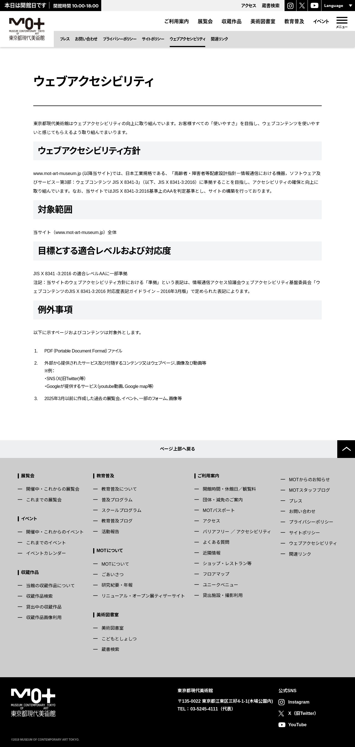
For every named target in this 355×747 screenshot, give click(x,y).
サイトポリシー (153, 39)
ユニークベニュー (220, 585)
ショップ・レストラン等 (227, 563)
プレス (65, 39)
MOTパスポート (219, 510)
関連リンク (219, 39)
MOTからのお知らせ (309, 479)
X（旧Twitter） (303, 713)
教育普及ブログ (117, 521)
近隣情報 (211, 553)
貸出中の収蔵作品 (44, 607)
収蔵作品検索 (39, 596)
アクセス (211, 521)
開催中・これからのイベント (55, 532)
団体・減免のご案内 (223, 500)
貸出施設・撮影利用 (223, 595)
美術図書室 (262, 21)
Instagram (298, 702)
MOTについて (110, 550)
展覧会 (205, 21)
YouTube (297, 724)
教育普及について (119, 489)
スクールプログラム (121, 510)
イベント (321, 21)
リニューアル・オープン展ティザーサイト (143, 596)
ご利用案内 (176, 21)
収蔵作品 (232, 21)
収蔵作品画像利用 (44, 617)
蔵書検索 (110, 649)
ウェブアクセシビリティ (187, 39)
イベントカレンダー (46, 553)
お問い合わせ (86, 39)
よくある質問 (216, 542)
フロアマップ (216, 574)
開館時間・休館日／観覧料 (229, 489)
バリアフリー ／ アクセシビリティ (237, 531)
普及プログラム (117, 500)
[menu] (342, 20)
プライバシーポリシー (119, 39)
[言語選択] (338, 5)
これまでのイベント (46, 542)
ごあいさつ (113, 574)
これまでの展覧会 (44, 500)
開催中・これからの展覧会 (52, 489)
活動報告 (110, 531)
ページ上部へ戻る (177, 449)
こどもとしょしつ (119, 639)
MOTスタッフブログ (309, 490)
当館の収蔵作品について (50, 585)
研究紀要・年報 (117, 585)
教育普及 (294, 21)
